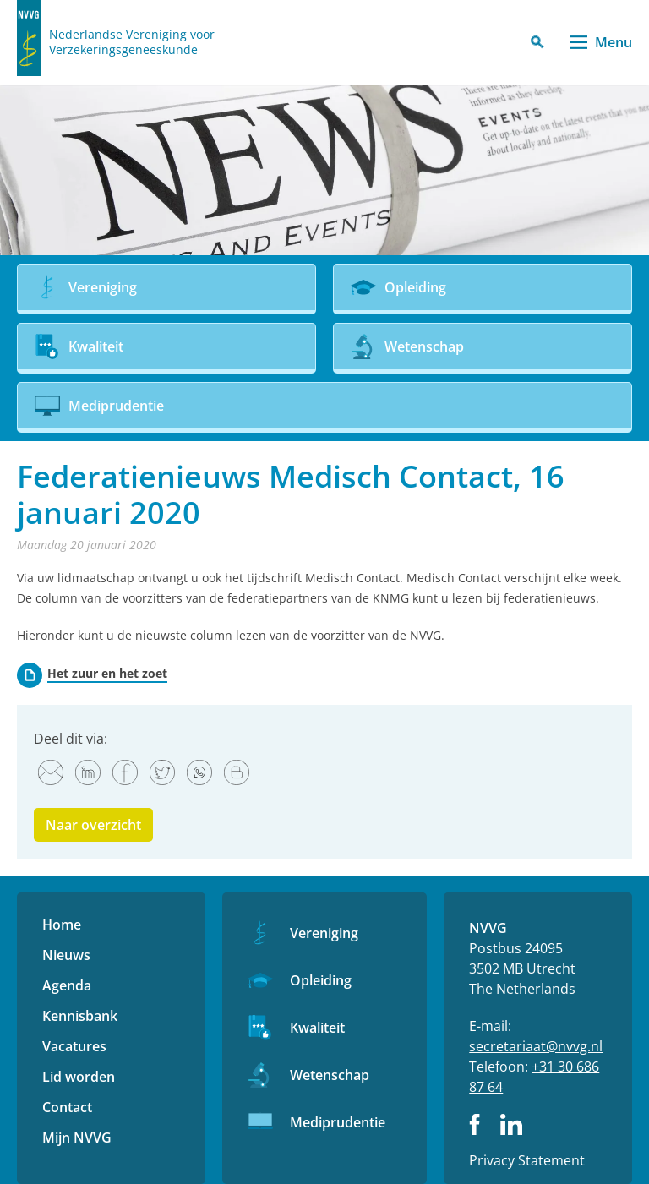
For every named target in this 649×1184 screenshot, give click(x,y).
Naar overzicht (93, 825)
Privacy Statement (527, 1160)
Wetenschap (329, 1075)
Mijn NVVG (77, 1137)
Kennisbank (79, 1016)
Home (61, 924)
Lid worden (78, 1076)
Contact (67, 1107)
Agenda (66, 985)
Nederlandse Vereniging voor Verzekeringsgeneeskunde (132, 42)
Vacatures (74, 1046)
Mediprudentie (337, 1122)
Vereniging (324, 933)
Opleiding (321, 980)
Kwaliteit (317, 1027)
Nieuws (66, 955)
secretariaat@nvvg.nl (536, 1046)
